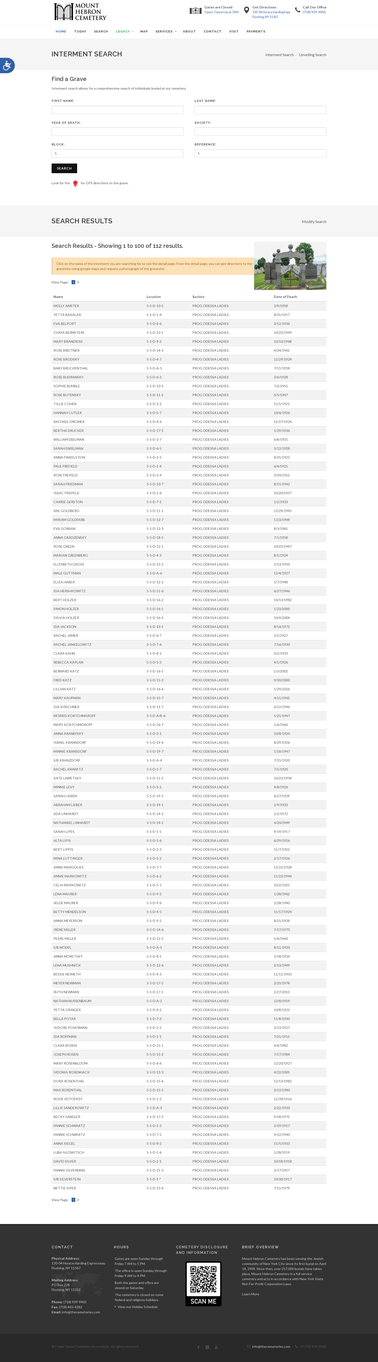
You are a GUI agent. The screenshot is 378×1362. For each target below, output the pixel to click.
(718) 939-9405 (314, 12)
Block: (58, 144)
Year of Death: (66, 123)
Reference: (205, 144)
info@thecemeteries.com (81, 1312)
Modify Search (314, 221)
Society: (203, 123)
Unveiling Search (312, 54)
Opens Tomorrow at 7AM (221, 12)
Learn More (250, 1294)
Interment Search (279, 54)
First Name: (63, 101)
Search (64, 168)
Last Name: (205, 101)
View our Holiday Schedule (138, 1307)
